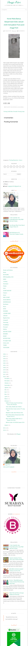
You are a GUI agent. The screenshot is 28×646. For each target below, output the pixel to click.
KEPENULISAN (7, 302)
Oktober (7, 383)
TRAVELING (6, 347)
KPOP (4, 308)
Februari (7, 401)
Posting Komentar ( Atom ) (15, 160)
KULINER (5, 311)
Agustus (7, 387)
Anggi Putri (14, 2)
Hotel (4, 295)
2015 (4, 428)
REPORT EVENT (7, 331)
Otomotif (5, 320)
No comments (21, 30)
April (6, 396)
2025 (4, 356)
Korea (4, 306)
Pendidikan (6, 324)
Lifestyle (5, 315)
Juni (6, 392)
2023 (4, 361)
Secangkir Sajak (7, 340)
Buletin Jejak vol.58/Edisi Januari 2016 (15, 422)
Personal (5, 327)
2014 (4, 430)
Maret (6, 398)
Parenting (5, 322)
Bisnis (4, 272)
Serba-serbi (6, 343)
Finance (5, 293)
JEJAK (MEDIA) (21, 107)
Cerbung (5, 281)
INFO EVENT (6, 297)
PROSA (5, 329)
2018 (4, 372)
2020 (4, 367)
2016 (4, 376)
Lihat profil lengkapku (8, 467)
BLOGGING (6, 274)
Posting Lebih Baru (8, 111)
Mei (6, 394)
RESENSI (5, 334)
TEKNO (5, 345)
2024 (4, 358)
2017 (4, 374)
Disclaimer (5, 283)
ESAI (4, 288)
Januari (6, 425)
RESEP (5, 336)
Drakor (5, 286)
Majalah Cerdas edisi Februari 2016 (14, 412)
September (7, 385)
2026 (4, 354)
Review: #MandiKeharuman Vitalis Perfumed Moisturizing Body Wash (16, 581)
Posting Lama (21, 111)
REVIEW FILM (6, 338)
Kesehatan (5, 304)
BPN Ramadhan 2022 (8, 277)
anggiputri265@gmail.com (14, 186)
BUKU (4, 279)
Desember (7, 378)
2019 (4, 370)
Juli (5, 389)
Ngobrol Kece (6, 318)
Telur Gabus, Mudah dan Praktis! (14, 406)
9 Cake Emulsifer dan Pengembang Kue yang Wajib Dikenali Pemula (16, 219)
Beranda (15, 111)
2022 (4, 363)
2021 (4, 365)
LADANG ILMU (7, 313)
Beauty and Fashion (8, 270)
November (7, 380)
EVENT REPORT (7, 290)
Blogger (19, 434)
